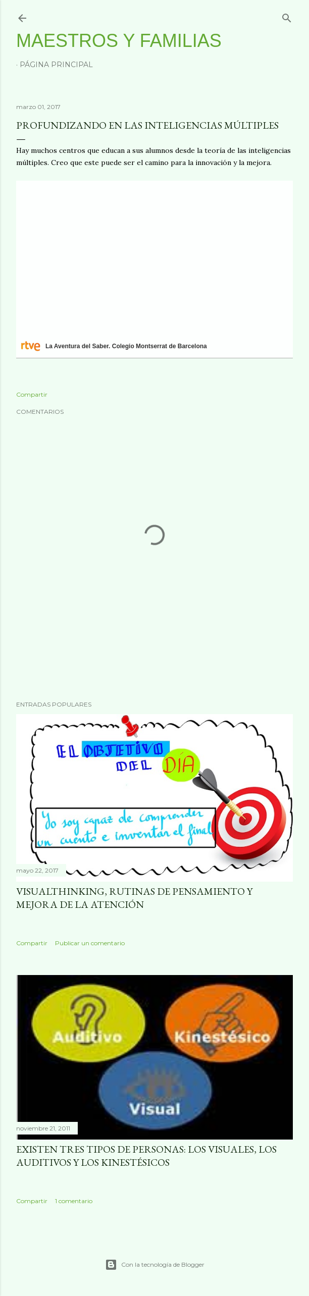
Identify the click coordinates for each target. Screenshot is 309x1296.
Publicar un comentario (90, 943)
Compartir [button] (31, 394)
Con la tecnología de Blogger (154, 1265)
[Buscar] (287, 16)
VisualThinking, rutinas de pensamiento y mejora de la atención (134, 898)
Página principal (56, 64)
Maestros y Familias (119, 40)
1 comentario (73, 1201)
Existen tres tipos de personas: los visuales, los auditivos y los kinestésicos (146, 1156)
